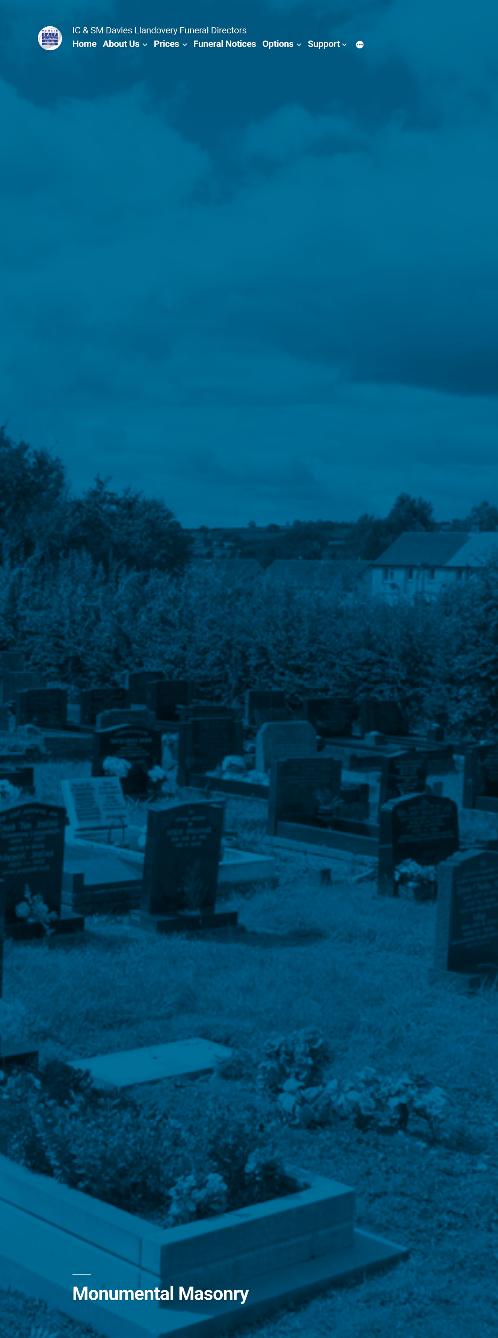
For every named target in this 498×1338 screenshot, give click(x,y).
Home (84, 43)
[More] (359, 45)
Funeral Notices (224, 43)
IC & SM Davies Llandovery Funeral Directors (159, 30)
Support (324, 43)
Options (278, 43)
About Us (121, 43)
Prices (166, 43)
